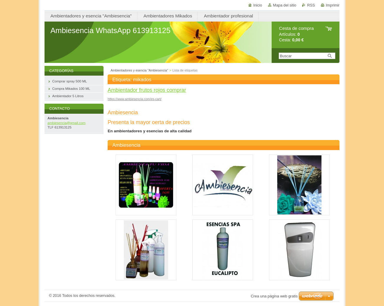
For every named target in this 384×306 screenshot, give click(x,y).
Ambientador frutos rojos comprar (147, 90)
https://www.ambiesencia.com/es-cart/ (135, 99)
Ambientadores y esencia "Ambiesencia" (139, 70)
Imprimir (332, 5)
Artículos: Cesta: (296, 34)
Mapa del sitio (284, 5)
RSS (311, 5)
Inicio (257, 5)
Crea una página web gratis (274, 296)
